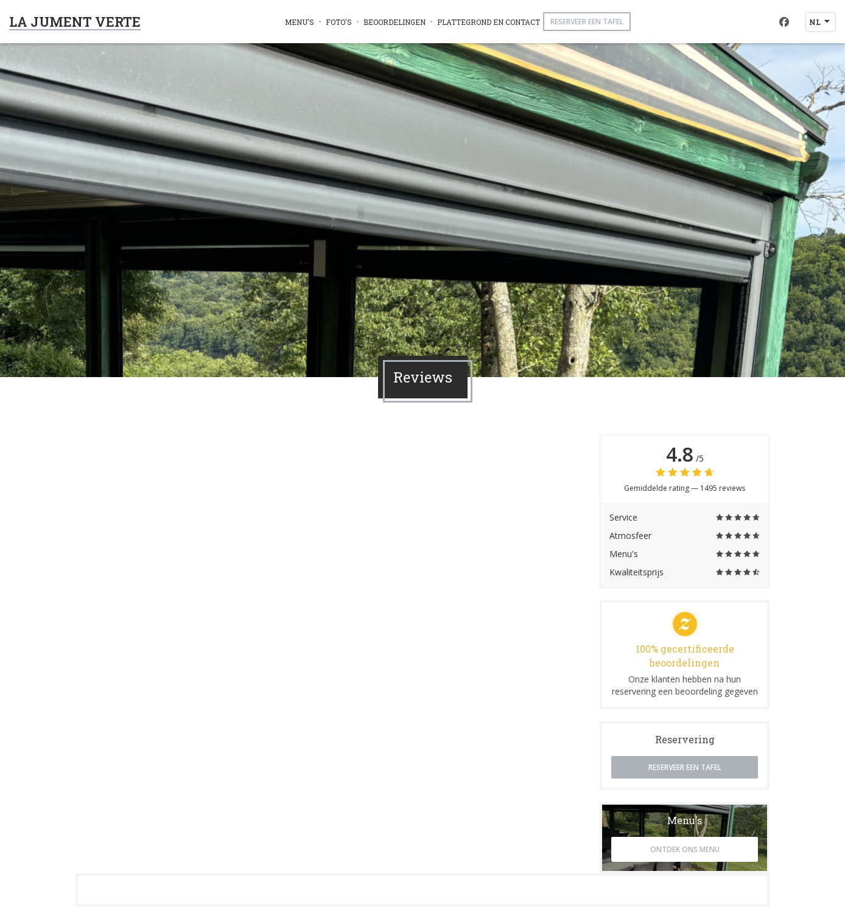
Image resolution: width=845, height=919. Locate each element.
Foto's (339, 22)
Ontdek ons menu (685, 849)
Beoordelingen (394, 22)
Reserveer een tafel (586, 21)
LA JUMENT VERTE (75, 21)
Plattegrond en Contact (488, 22)
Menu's (299, 22)
